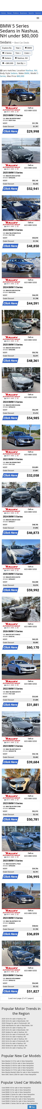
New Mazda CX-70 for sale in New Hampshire (18, 1070)
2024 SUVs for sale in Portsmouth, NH (15, 1034)
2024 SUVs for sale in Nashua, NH (14, 1037)
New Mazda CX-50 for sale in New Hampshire (18, 1063)
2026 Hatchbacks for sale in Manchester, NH (17, 1025)
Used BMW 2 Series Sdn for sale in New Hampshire (20, 1103)
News (9, 13)
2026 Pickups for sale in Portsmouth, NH (16, 1023)
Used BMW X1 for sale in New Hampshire (16, 1092)
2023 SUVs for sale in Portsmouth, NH (15, 1041)
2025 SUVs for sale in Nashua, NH (14, 1028)
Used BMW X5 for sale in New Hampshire (16, 1088)
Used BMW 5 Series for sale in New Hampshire (18, 1099)
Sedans (6, 58)
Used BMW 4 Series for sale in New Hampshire (18, 1101)
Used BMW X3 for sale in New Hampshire (16, 1090)
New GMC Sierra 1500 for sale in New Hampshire (19, 1074)
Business (23, 13)
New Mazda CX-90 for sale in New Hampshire (18, 1065)
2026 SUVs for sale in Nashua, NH (14, 1019)
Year (18, 48)
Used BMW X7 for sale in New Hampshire (16, 1097)
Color (27, 53)
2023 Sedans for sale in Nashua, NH (14, 1046)
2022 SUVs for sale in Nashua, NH (14, 1048)
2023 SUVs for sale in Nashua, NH (14, 1043)
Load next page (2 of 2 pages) (21, 998)
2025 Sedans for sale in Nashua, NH (14, 1032)
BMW (28, 48)
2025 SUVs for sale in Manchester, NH (15, 1030)
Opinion (38, 13)
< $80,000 (7, 63)
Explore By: (7, 48)
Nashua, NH (21, 58)
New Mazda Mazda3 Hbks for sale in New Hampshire (20, 1072)
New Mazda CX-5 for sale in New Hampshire (17, 1061)
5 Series (7, 53)
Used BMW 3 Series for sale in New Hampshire (18, 1094)
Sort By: (21, 63)
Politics (16, 13)
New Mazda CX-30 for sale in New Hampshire (18, 1068)
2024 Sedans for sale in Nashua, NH (14, 1039)
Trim (18, 53)
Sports (31, 13)
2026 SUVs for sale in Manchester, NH (15, 1021)
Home (3, 13)
